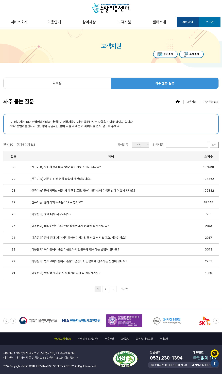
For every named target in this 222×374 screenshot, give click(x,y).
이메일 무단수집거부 (88, 338)
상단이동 (215, 363)
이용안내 (54, 22)
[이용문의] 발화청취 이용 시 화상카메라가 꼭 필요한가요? (65, 273)
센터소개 (159, 22)
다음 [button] (216, 321)
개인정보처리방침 (62, 338)
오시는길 (125, 338)
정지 (13, 321)
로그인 (210, 22)
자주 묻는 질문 (164, 83)
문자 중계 (193, 54)
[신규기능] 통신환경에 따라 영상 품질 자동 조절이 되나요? (65, 167)
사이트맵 (164, 338)
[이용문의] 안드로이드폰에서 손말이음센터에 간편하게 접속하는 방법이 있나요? (78, 261)
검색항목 (122, 144)
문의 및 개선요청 (144, 338)
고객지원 (124, 22)
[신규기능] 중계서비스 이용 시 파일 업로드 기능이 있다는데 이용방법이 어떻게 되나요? (82, 190)
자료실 (57, 83)
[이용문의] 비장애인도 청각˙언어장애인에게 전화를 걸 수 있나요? (69, 226)
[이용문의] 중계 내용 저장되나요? (50, 214)
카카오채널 (215, 353)
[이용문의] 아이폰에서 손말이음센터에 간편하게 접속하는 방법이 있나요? (74, 249)
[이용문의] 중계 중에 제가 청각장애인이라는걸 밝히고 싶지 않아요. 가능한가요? (78, 237)
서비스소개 (19, 22)
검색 (214, 144)
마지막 (124, 288)
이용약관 (109, 338)
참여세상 (89, 22)
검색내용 (158, 144)
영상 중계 (164, 54)
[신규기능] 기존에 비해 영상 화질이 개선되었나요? (61, 179)
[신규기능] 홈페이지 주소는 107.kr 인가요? (56, 202)
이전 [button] (6, 321)
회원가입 (187, 22)
